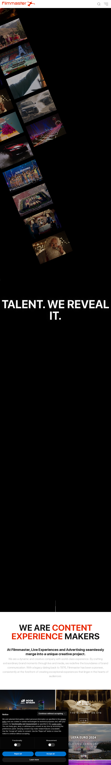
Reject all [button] (18, 754)
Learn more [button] (34, 760)
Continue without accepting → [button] (52, 713)
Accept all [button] (51, 754)
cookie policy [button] (56, 724)
